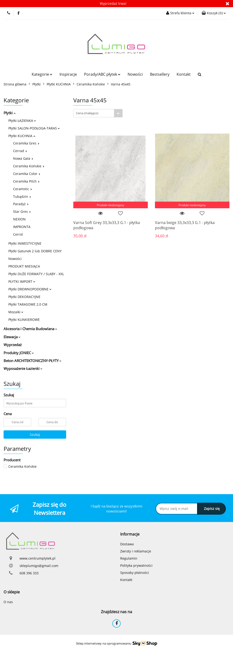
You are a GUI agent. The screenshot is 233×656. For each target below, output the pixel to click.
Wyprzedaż (13, 344)
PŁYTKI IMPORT (21, 281)
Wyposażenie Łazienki (23, 368)
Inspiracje (68, 74)
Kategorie (42, 74)
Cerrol (18, 234)
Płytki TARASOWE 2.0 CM (27, 304)
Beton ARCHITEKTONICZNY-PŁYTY (32, 360)
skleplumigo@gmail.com (39, 565)
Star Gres (22, 211)
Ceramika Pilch (26, 181)
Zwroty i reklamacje (135, 551)
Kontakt (184, 74)
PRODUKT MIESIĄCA (24, 266)
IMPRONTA (21, 226)
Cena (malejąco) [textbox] (87, 113)
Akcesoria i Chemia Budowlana (30, 328)
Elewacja (12, 336)
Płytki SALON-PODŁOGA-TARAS (34, 128)
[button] (213, 13)
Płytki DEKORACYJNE (24, 296)
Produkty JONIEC (19, 352)
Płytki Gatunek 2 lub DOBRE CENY (35, 251)
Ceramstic (22, 189)
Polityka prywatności (136, 565)
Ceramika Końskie (28, 166)
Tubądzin (22, 196)
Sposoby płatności (134, 572)
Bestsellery (159, 74)
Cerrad (20, 151)
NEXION (19, 219)
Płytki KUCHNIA (21, 136)
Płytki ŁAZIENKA (22, 120)
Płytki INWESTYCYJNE (24, 243)
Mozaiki (15, 312)
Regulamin (128, 558)
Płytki (9, 112)
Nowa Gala (23, 158)
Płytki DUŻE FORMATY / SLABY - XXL (36, 274)
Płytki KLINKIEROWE (24, 319)
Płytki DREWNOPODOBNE (29, 289)
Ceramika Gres (26, 143)
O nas (8, 602)
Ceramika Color (26, 173)
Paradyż (21, 204)
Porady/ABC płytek (102, 74)
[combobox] (98, 113)
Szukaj (35, 434)
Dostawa (127, 544)
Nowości (135, 74)
